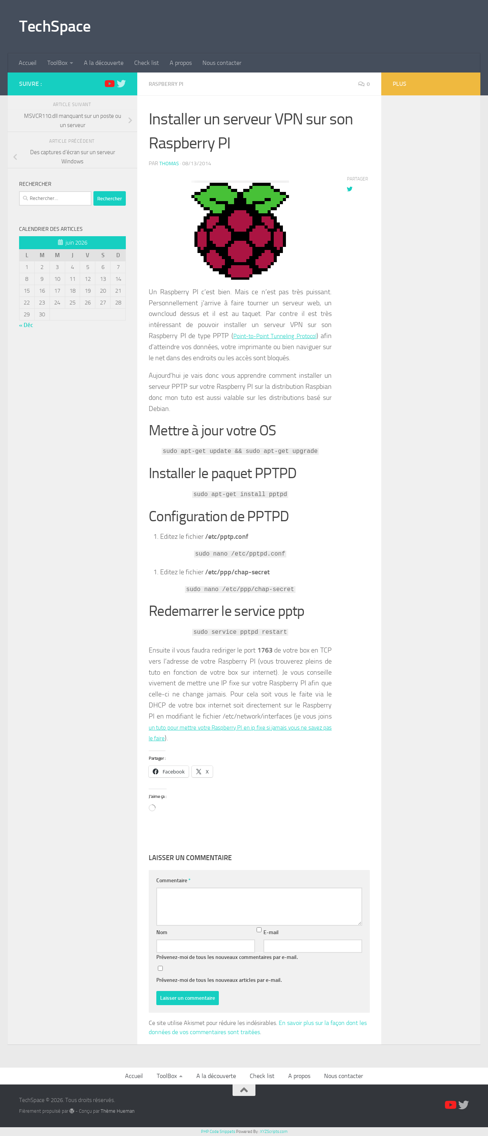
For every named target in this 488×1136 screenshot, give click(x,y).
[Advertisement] (431, 221)
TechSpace (55, 26)
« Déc (26, 325)
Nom (161, 932)
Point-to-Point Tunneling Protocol (280, 335)
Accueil (28, 62)
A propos (181, 62)
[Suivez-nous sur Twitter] (121, 83)
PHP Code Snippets (218, 1131)
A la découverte (104, 62)
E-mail (271, 932)
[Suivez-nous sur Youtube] (109, 83)
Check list (146, 62)
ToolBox (57, 62)
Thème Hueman (118, 1110)
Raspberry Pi (168, 83)
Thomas (169, 163)
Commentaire (173, 880)
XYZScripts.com (273, 1131)
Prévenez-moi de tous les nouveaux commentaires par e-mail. (227, 957)
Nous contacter (221, 62)
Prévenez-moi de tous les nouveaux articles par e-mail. (219, 979)
